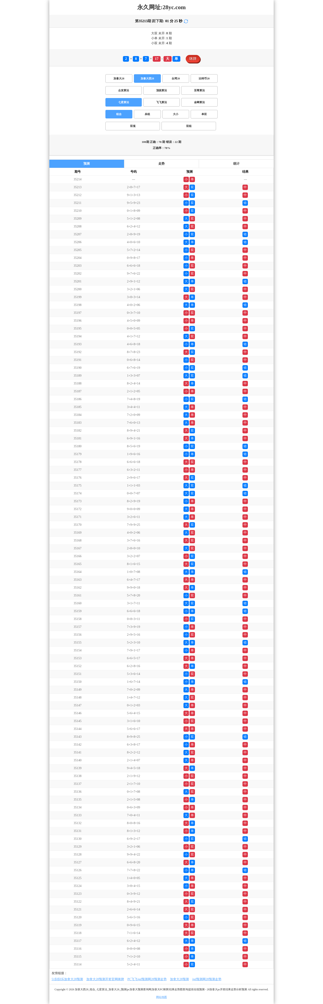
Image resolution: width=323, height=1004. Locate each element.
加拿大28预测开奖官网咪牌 (105, 979)
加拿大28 (118, 78)
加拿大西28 (147, 78)
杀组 (147, 114)
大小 (175, 114)
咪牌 (192, 59)
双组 (189, 126)
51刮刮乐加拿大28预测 (67, 979)
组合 (119, 114)
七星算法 (123, 102)
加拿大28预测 (179, 979)
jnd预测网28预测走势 (206, 979)
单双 (204, 114)
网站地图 (161, 997)
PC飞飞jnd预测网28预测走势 (147, 979)
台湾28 (176, 78)
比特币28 (204, 78)
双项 (132, 126)
